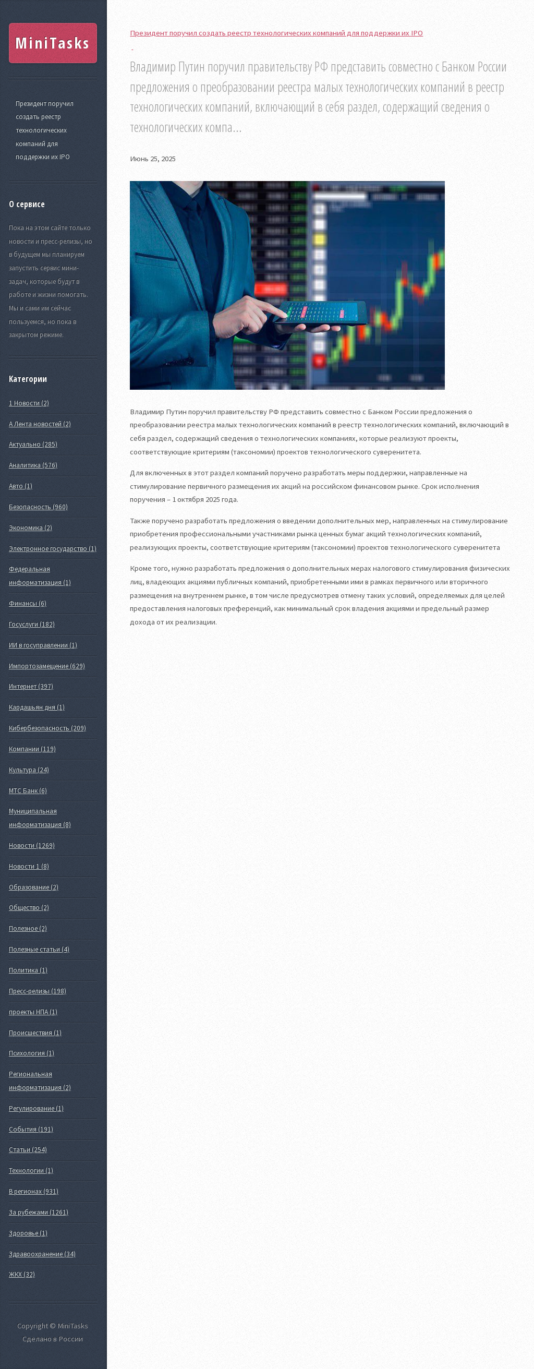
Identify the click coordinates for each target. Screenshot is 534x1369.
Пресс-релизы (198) (37, 991)
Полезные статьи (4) (39, 949)
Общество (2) (29, 907)
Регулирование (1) (36, 1108)
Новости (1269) (32, 845)
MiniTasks (52, 42)
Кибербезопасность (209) (47, 728)
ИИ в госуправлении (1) (43, 645)
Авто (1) (20, 486)
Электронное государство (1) (52, 548)
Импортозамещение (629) (47, 666)
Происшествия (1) (35, 1032)
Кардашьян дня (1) (37, 707)
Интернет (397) (31, 686)
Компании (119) (32, 748)
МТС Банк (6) (28, 790)
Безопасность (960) (38, 506)
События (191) (31, 1129)
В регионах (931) (33, 1191)
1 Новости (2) (29, 403)
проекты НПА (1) (33, 1011)
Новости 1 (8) (29, 866)
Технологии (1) (31, 1170)
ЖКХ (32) (22, 1274)
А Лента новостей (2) (40, 423)
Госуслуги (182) (32, 624)
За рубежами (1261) (38, 1212)
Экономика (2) (30, 527)
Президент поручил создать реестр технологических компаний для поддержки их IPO (45, 130)
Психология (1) (31, 1053)
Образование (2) (33, 887)
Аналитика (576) (33, 465)
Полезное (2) (28, 928)
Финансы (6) (27, 603)
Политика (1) (28, 970)
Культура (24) (29, 769)
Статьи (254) (28, 1149)
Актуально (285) (33, 444)
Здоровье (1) (28, 1233)
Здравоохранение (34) (42, 1254)
